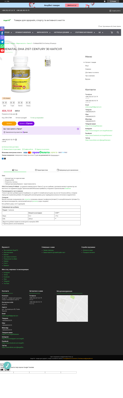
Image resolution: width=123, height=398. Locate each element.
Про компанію (90, 76)
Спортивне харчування (83, 32)
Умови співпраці (48, 250)
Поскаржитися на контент (70, 358)
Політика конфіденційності (85, 358)
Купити (9, 123)
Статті (6, 263)
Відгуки (87, 79)
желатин (35, 201)
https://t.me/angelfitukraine (93, 126)
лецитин (27, 199)
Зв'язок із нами (88, 250)
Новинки (88, 69)
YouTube (6, 283)
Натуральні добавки (61, 32)
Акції (87, 66)
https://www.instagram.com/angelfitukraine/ (99, 130)
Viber (5, 279)
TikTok (6, 275)
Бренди (6, 32)
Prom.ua (71, 357)
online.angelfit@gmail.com (93, 107)
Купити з (26, 123)
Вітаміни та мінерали (23, 32)
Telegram (7, 281)
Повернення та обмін (10, 259)
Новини (6, 261)
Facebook (7, 277)
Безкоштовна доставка (11, 147)
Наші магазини (8, 252)
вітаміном (67, 188)
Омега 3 (29, 43)
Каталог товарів (10, 43)
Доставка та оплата (92, 72)
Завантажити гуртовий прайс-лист (54, 252)
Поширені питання (89, 252)
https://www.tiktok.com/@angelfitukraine (97, 140)
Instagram (7, 272)
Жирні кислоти (42, 32)
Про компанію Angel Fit (11, 250)
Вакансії (6, 265)
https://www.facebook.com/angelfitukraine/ (98, 135)
